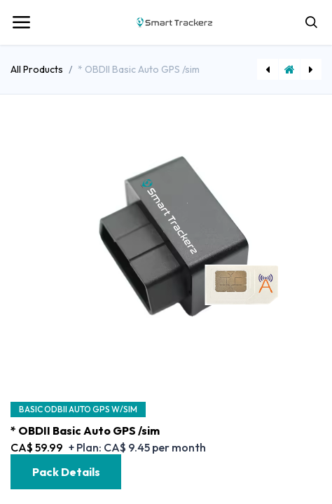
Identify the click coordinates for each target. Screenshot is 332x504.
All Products (37, 69)
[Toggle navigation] (21, 22)
